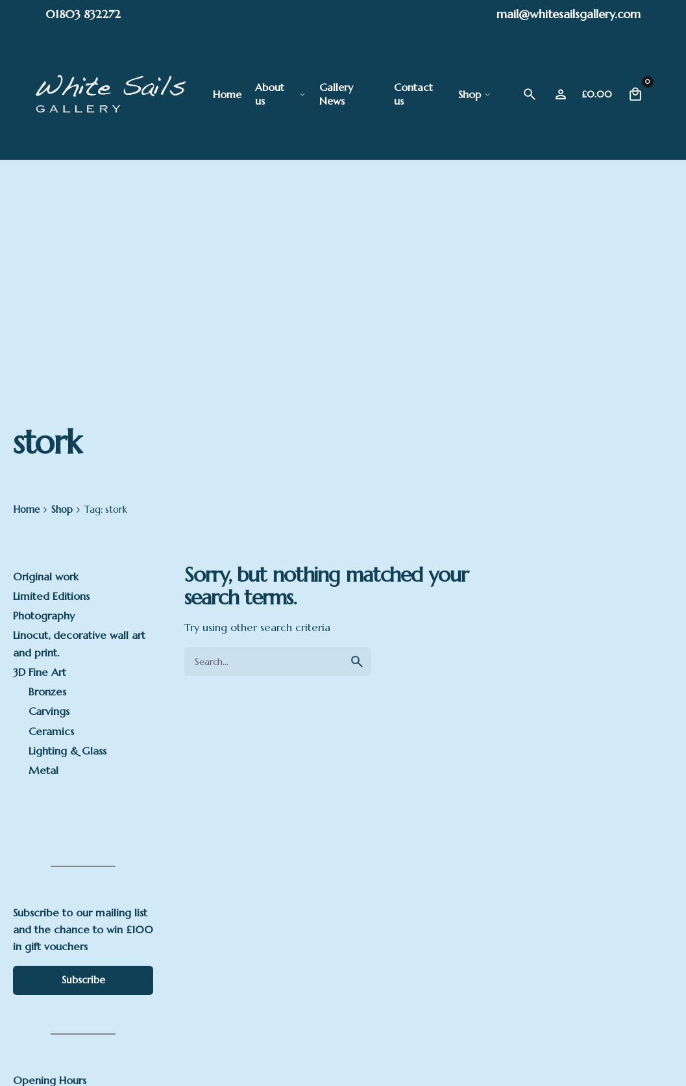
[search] (357, 661)
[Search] (529, 94)
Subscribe (83, 980)
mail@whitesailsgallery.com (568, 13)
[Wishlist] (560, 94)
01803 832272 (83, 13)
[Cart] (635, 94)
